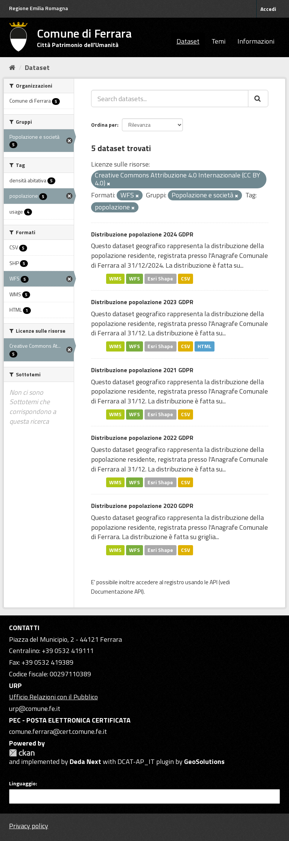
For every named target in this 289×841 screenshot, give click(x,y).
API (214, 582)
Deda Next (85, 761)
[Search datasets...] (169, 98)
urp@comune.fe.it (34, 708)
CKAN (22, 753)
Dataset (187, 41)
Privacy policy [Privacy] (28, 826)
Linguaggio (22, 783)
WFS (134, 278)
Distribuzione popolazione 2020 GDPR (142, 505)
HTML (204, 346)
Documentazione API (116, 591)
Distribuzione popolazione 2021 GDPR (142, 369)
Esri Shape (160, 278)
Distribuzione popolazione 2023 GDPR (142, 301)
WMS (115, 278)
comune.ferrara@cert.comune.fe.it (58, 731)
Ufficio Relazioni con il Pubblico (53, 697)
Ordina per (104, 125)
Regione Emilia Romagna (38, 8)
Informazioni (255, 41)
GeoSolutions (204, 761)
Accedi (268, 9)
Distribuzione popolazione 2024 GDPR (142, 234)
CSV (185, 278)
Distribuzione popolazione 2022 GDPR (142, 437)
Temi (218, 41)
